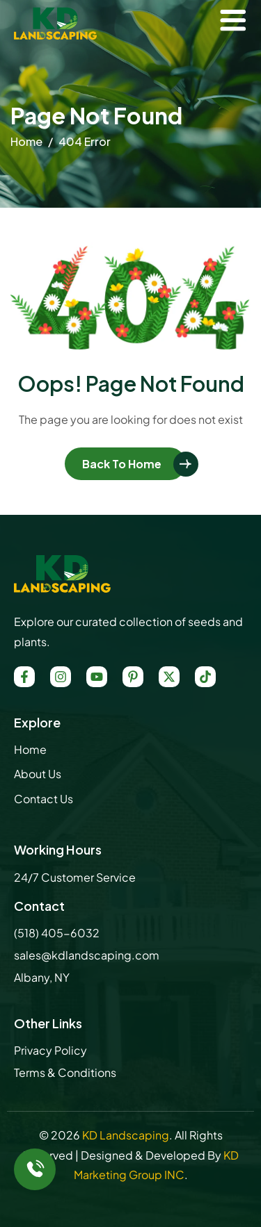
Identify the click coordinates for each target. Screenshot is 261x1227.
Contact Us (43, 798)
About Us (37, 773)
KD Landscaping (125, 1135)
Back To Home (121, 463)
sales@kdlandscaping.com (86, 955)
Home (30, 749)
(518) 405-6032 (57, 932)
